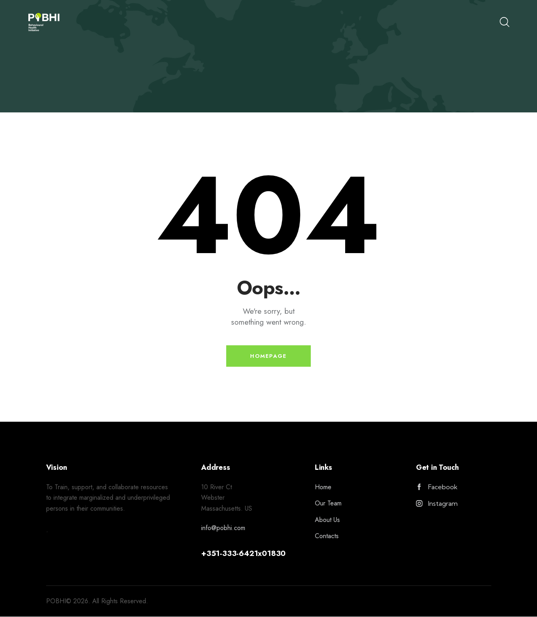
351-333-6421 (232, 553)
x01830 (272, 553)
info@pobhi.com (223, 528)
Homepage (268, 356)
